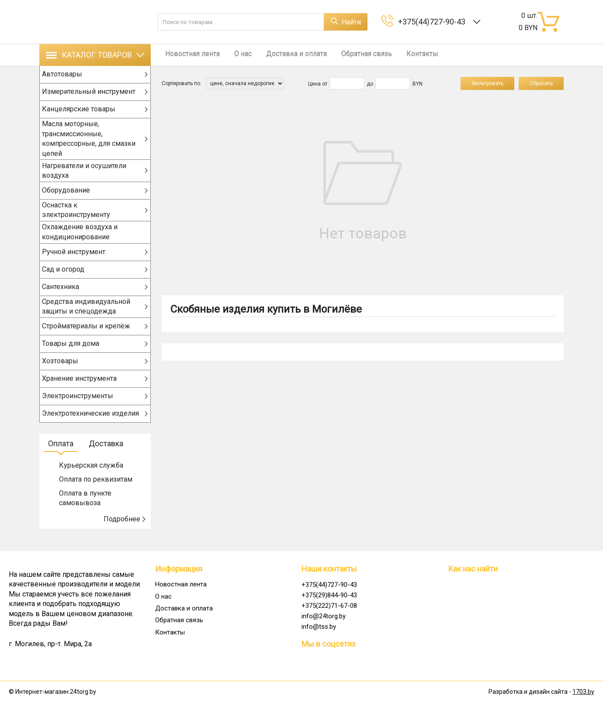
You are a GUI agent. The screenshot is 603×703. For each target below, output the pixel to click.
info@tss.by (319, 627)
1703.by (583, 692)
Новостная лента (189, 55)
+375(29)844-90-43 (329, 595)
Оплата (60, 455)
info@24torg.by (324, 616)
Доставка (106, 455)
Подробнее (125, 531)
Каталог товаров (95, 54)
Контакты (405, 55)
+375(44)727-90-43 (433, 21)
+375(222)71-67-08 (329, 606)
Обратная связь (352, 55)
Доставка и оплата (286, 55)
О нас (236, 55)
